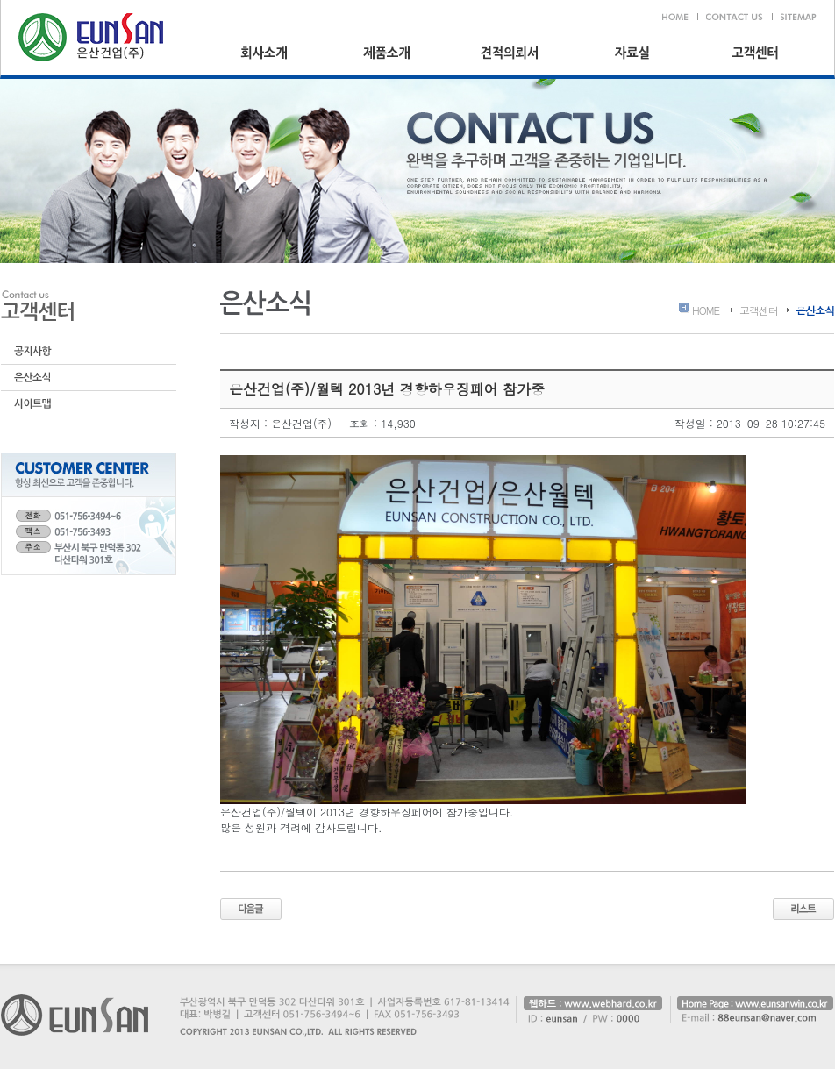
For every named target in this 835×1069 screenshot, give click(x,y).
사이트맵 (88, 404)
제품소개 (386, 52)
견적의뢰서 (509, 52)
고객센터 (755, 52)
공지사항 (88, 352)
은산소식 (88, 378)
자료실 (632, 52)
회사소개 (264, 52)
